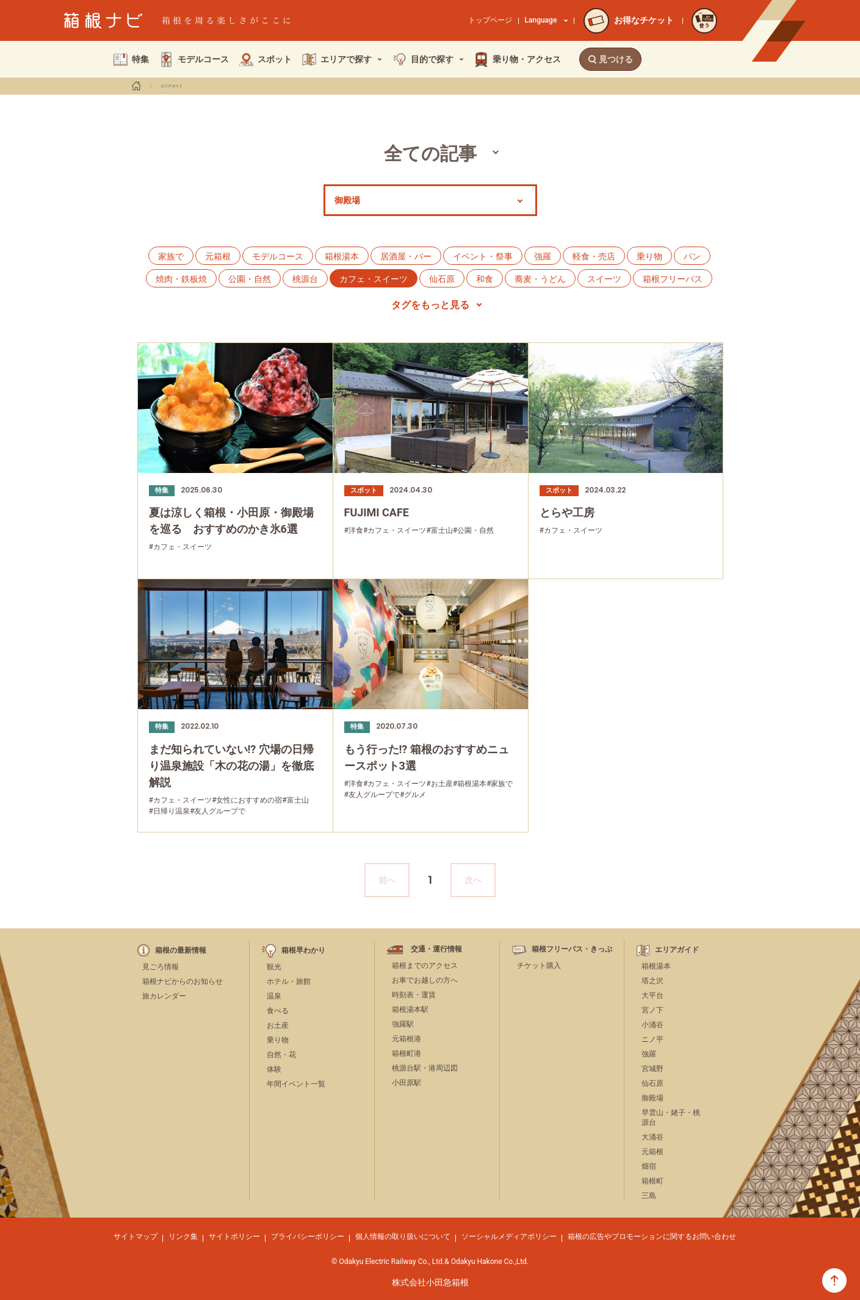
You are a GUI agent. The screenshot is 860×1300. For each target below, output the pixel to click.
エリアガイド (171, 86)
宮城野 (652, 1068)
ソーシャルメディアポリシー (509, 1236)
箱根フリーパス (673, 279)
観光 (274, 966)
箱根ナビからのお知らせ (182, 981)
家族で (171, 256)
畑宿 (648, 1166)
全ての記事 (430, 153)
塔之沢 (652, 981)
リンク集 (183, 1236)
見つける (610, 59)
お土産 (278, 1025)
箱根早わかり (303, 951)
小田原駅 (406, 1082)
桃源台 (305, 279)
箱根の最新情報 (180, 951)
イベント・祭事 (483, 256)
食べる (278, 1010)
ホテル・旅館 (289, 981)
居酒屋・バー (406, 256)
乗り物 (649, 256)
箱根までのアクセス (425, 965)
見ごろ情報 (160, 966)
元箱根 (218, 256)
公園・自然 (249, 279)
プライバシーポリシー (307, 1236)
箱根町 (652, 1181)
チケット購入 (539, 965)
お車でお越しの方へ (425, 980)
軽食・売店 (594, 256)
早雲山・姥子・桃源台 (670, 1117)
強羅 (542, 256)
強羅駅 (403, 1024)
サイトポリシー (234, 1236)
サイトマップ (135, 1236)
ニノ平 (652, 1039)
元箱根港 (406, 1039)
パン (692, 256)
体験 (274, 1069)
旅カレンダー (164, 996)
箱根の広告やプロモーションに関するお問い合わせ (652, 1236)
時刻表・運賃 (414, 995)
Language (546, 20)
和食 (484, 279)
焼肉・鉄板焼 (181, 279)
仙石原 (442, 279)
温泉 (274, 996)
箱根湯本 (342, 256)
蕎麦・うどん (540, 279)
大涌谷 (652, 1137)
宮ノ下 (652, 1010)
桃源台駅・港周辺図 (425, 1068)
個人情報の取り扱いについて (402, 1236)
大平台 (652, 995)
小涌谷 (652, 1024)
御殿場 (652, 1098)
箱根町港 (406, 1053)
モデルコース (277, 256)
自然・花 (281, 1054)
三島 (648, 1195)
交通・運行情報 (436, 949)
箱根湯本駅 (410, 1009)
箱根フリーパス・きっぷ (572, 949)
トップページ (490, 20)
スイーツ (604, 279)
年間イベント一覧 (296, 1084)
